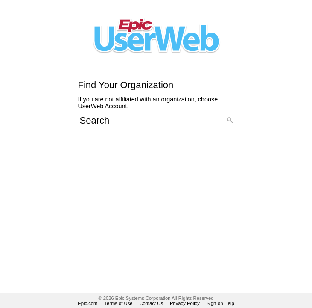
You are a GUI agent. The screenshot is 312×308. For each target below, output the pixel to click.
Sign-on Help (220, 303)
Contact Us (151, 303)
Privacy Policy (185, 303)
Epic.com (87, 303)
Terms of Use (118, 303)
